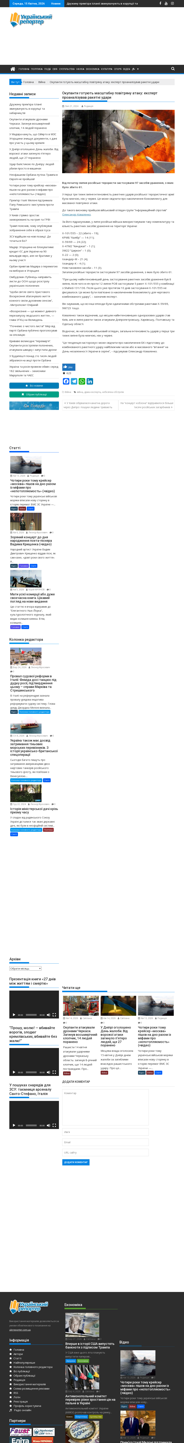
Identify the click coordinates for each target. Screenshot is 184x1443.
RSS (13, 1330)
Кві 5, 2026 (40, 551)
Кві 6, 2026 (40, 503)
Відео (126, 69)
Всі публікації (19, 1309)
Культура (106, 69)
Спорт (117, 69)
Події (47, 69)
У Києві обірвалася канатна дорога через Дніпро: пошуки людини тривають (87, 405)
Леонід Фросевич (44, 507)
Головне (24, 69)
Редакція (87, 106)
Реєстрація (18, 1339)
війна (80, 392)
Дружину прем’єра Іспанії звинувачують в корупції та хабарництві (27, 108)
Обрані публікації (22, 1313)
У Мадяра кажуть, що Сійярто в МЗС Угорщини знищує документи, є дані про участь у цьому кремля (33, 138)
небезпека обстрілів (113, 392)
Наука (80, 69)
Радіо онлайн (20, 1348)
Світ (54, 69)
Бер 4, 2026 (97, 1288)
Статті (158, 1072)
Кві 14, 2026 (70, 1018)
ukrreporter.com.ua (20, 1267)
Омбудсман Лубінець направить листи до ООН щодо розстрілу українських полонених (30, 281)
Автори (16, 1292)
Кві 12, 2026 (153, 1375)
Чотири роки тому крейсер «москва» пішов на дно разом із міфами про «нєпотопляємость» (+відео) (33, 189)
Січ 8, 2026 (40, 674)
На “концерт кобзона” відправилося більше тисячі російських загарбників (146, 405)
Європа (133, 1369)
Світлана (86, 1018)
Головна (16, 1287)
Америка (70, 1282)
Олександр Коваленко (76, 214)
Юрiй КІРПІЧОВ (42, 555)
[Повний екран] (54, 952)
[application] (34, 942)
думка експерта (92, 392)
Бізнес (69, 1321)
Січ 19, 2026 (97, 1327)
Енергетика (81, 1321)
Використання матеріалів (27, 1322)
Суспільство (66, 69)
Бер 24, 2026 (41, 619)
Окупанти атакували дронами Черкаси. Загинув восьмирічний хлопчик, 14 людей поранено (29, 123)
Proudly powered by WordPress (68, 1437)
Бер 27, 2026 (98, 1252)
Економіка (92, 69)
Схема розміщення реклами (29, 1326)
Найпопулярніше (22, 1300)
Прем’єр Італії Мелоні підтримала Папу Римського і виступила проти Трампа (31, 204)
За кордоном (146, 1369)
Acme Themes (127, 1437)
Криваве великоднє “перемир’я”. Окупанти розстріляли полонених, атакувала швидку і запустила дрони (33, 345)
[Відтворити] (14, 952)
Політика (36, 69)
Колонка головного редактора (34, 668)
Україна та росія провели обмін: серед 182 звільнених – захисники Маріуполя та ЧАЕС (33, 371)
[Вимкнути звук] (48, 952)
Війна (68, 392)
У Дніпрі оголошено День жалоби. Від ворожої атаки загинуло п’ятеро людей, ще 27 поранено (33, 153)
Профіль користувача (25, 1343)
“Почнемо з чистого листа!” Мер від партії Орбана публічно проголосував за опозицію (33, 330)
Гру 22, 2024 (41, 733)
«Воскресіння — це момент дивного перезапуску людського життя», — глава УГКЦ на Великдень (32, 315)
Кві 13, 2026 (145, 1018)
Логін (14, 1335)
